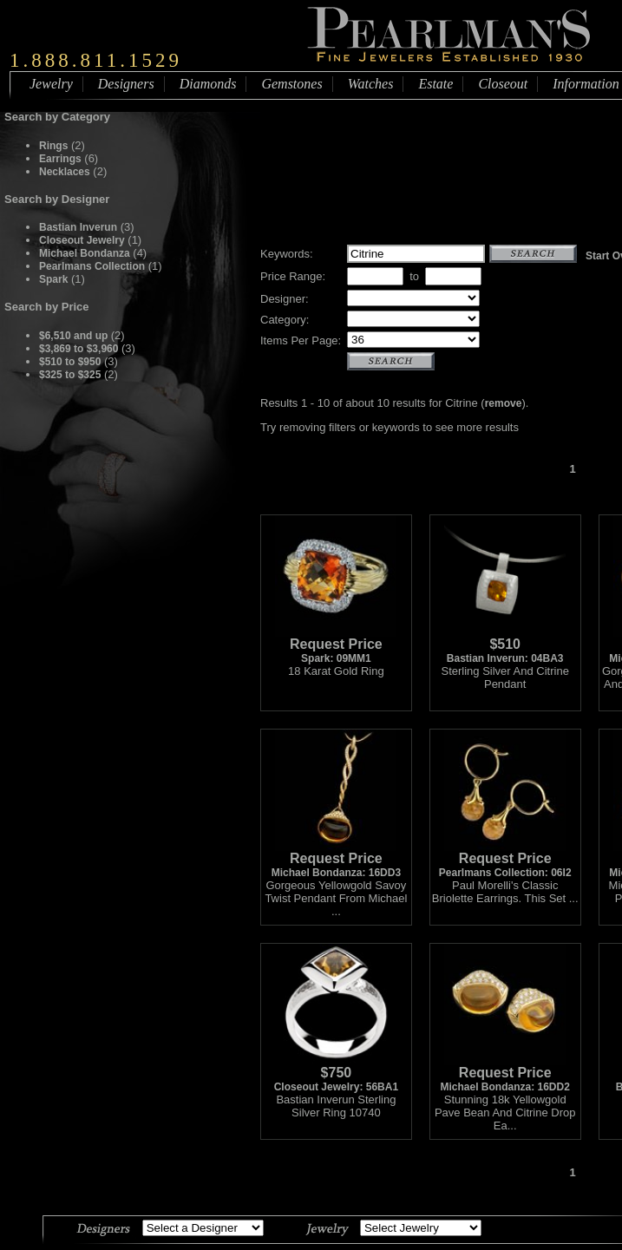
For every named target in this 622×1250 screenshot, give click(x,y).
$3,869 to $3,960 (78, 349)
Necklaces (64, 172)
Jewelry (51, 83)
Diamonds (208, 83)
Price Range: (292, 276)
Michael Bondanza (84, 253)
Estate (435, 83)
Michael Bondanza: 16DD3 (336, 860)
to (414, 276)
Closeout (502, 83)
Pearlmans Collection (92, 266)
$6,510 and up (75, 336)
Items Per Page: (300, 340)
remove (503, 403)
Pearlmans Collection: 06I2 (505, 860)
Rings (53, 146)
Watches (371, 83)
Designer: (284, 298)
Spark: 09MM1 (335, 645)
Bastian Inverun (78, 227)
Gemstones (291, 83)
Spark (53, 279)
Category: (284, 319)
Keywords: (286, 253)
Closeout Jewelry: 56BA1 (336, 1074)
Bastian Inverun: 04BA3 (505, 645)
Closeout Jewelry (82, 240)
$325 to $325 (70, 375)
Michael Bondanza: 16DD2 (505, 1074)
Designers (126, 83)
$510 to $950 (70, 362)
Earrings (60, 159)
